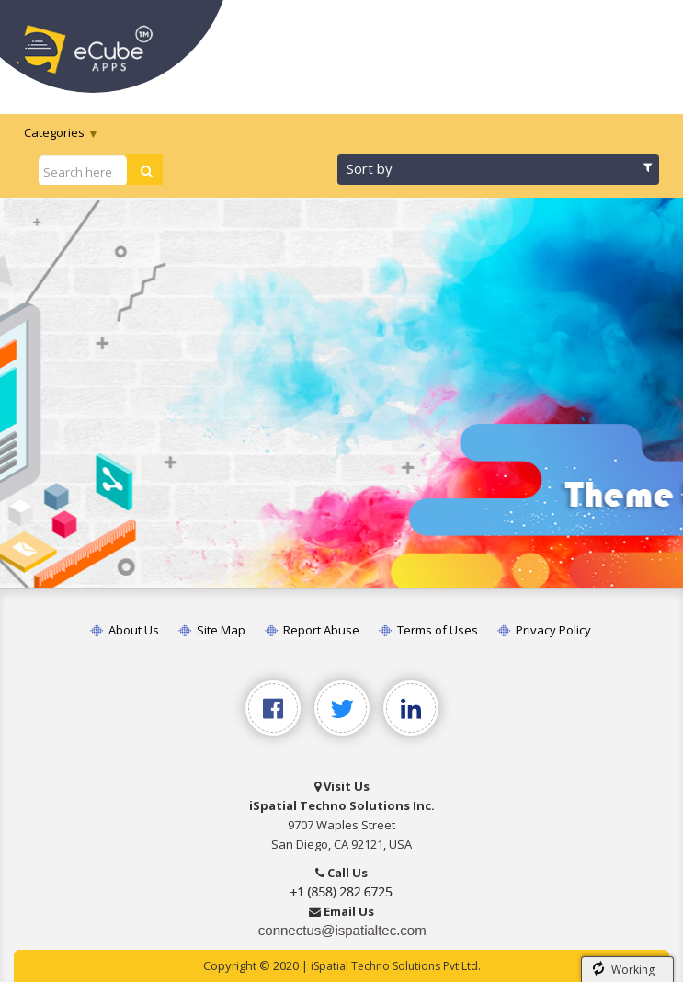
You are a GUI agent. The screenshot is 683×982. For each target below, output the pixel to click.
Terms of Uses (428, 630)
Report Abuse (312, 630)
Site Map (211, 630)
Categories (54, 132)
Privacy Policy (544, 630)
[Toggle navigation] (644, 44)
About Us (124, 630)
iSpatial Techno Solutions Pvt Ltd (394, 966)
